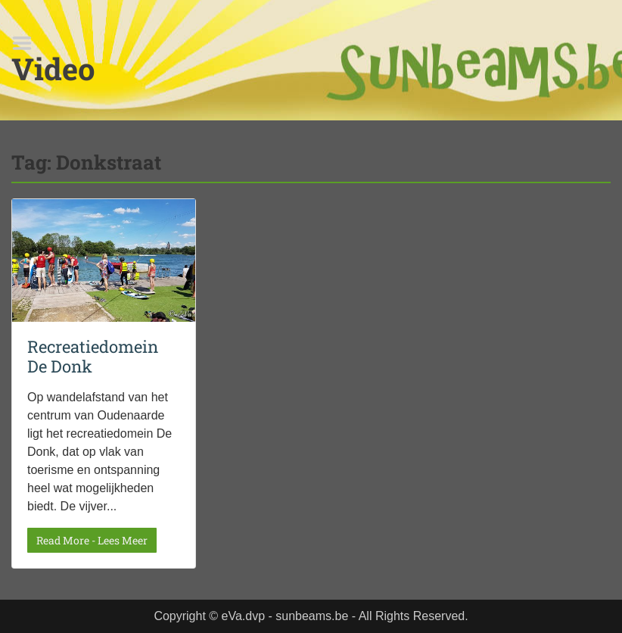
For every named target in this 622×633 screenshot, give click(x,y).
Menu (27, 43)
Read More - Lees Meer (92, 540)
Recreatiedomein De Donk (92, 356)
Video (53, 68)
